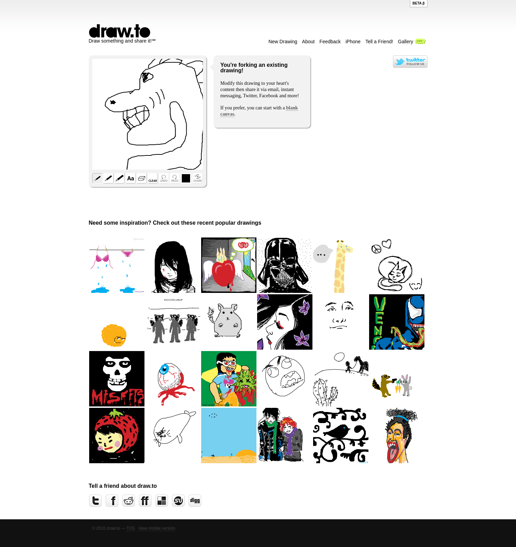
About (308, 41)
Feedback (329, 41)
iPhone (353, 41)
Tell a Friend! (379, 41)
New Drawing (283, 41)
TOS (130, 528)
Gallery (405, 41)
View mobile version (156, 528)
